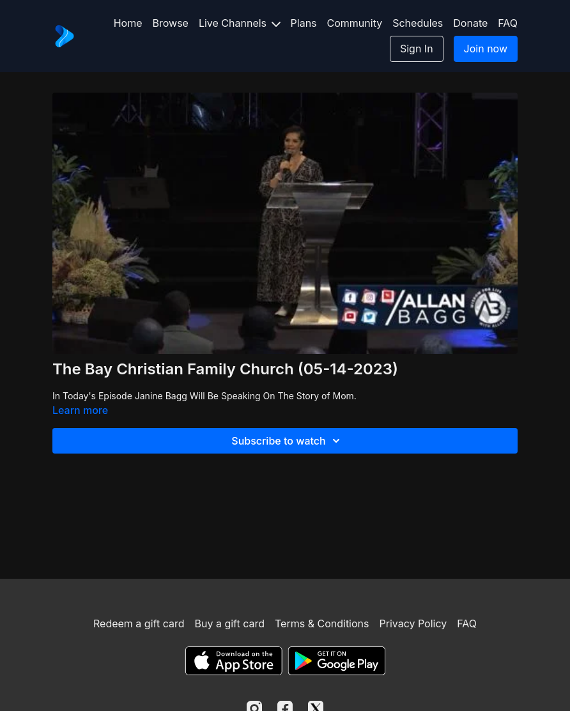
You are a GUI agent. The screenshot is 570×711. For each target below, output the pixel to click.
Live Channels (240, 23)
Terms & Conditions (322, 623)
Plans (304, 23)
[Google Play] (337, 660)
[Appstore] (233, 660)
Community (355, 23)
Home (128, 23)
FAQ (508, 23)
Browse (171, 23)
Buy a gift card (229, 623)
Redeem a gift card (138, 623)
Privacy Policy (413, 623)
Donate (470, 23)
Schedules (417, 23)
